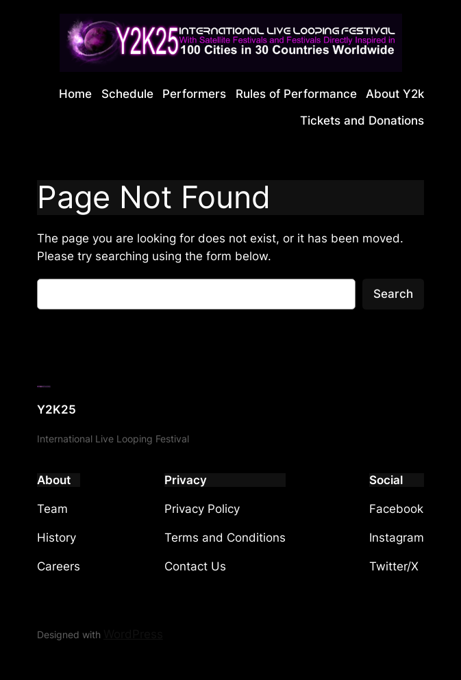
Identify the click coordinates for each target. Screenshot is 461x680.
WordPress (133, 634)
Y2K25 (56, 409)
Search (393, 294)
